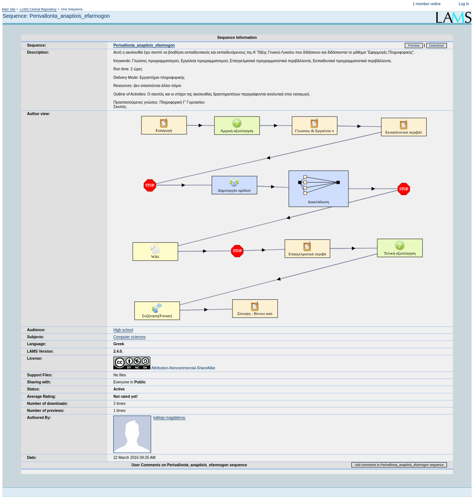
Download (437, 45)
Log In (464, 4)
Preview (414, 45)
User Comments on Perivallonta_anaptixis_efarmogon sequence (189, 465)
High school (123, 330)
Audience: (36, 330)
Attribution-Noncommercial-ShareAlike (164, 368)
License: (34, 358)
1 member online (427, 4)
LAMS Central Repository (38, 9)
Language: (36, 344)
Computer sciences (129, 337)
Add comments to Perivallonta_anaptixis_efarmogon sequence (399, 465)
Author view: (38, 114)
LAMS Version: (40, 351)
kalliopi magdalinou (169, 418)
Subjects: (35, 337)
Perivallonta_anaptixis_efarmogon (144, 45)
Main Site (9, 9)
